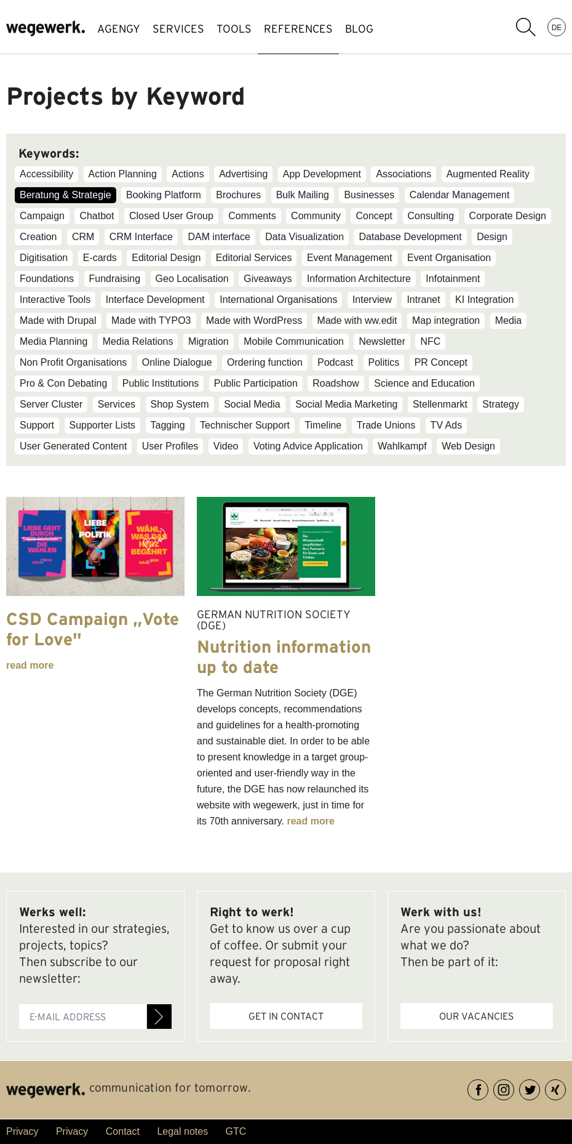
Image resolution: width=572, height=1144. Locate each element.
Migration (208, 341)
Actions (188, 174)
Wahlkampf (402, 446)
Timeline (322, 425)
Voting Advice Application (308, 446)
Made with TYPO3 (151, 320)
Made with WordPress (254, 320)
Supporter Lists (103, 425)
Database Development (410, 237)
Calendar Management (460, 195)
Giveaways (268, 278)
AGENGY (118, 28)
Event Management (349, 257)
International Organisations (278, 299)
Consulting (431, 216)
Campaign (42, 216)
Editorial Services (254, 257)
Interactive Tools (55, 299)
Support (37, 425)
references (298, 28)
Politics (384, 362)
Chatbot (96, 216)
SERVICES (178, 28)
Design (492, 237)
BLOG (359, 28)
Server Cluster (51, 404)
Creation (38, 237)
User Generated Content (73, 446)
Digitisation (44, 257)
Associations (403, 174)
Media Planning (53, 341)
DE (557, 27)
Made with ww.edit (357, 320)
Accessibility (46, 174)
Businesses (369, 195)
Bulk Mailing (302, 195)
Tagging (168, 425)
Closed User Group (171, 216)
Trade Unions (386, 425)
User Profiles (170, 446)
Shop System (180, 404)
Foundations (47, 278)
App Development (322, 174)
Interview (372, 299)
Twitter (539, 1087)
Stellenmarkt (440, 404)
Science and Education (424, 383)
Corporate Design (507, 216)
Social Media (252, 404)
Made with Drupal (58, 320)
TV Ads (447, 425)
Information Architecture (359, 278)
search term (526, 27)
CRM (83, 237)
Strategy (500, 404)
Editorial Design (166, 257)
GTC (236, 1131)
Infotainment (453, 278)
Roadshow (335, 383)
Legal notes (182, 1131)
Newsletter (382, 341)
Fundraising (115, 278)
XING (565, 1087)
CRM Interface (141, 237)
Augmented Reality (488, 174)
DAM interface (219, 237)
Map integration (446, 320)
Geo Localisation (192, 278)
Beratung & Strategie (65, 195)
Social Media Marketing (346, 404)
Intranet (423, 299)
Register (159, 1016)
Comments (252, 216)
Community (316, 216)
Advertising (243, 174)
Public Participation (256, 383)
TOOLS (234, 28)
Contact (123, 1131)
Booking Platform (163, 195)
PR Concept (441, 362)
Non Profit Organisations (73, 362)
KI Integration (484, 299)
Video (226, 446)
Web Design (468, 446)
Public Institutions (160, 383)
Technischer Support (245, 425)
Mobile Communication (294, 341)
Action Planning (123, 174)
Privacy (22, 1131)
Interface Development (155, 299)
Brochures (238, 195)
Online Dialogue (177, 362)
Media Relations (138, 341)
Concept (374, 216)
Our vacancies (476, 1015)
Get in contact (286, 1015)
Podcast (335, 362)
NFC (430, 341)
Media (508, 320)
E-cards (100, 257)
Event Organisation (449, 257)
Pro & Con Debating (63, 383)
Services (116, 404)
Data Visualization (304, 237)
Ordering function (265, 362)
